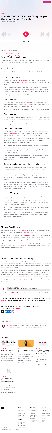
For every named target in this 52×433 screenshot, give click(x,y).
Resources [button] (17, 2)
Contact (43, 412)
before (25, 80)
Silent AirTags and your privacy (11, 55)
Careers (43, 420)
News (23, 2)
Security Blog (33, 417)
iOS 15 (26, 196)
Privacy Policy (17, 430)
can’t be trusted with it (9, 175)
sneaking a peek (13, 133)
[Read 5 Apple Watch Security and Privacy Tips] (26, 343)
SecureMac (9, 325)
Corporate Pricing (46, 416)
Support (37, 2)
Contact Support (22, 426)
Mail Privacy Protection (19, 200)
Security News (33, 416)
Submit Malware (22, 427)
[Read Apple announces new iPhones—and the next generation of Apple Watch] (8, 371)
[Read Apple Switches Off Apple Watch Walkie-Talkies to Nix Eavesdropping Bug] (43, 343)
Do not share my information (6, 430)
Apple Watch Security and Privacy (12, 53)
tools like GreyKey (27, 104)
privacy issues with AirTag (24, 230)
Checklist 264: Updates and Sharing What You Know (19, 276)
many (19, 80)
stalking (22, 245)
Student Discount (46, 414)
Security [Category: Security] (3, 348)
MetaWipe (20, 412)
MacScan (20, 411)
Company (30, 2)
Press (43, 417)
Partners (44, 419)
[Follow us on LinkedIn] (6, 427)
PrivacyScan (21, 414)
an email (3, 300)
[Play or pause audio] (26, 34)
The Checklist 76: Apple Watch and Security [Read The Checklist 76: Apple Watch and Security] (7, 351)
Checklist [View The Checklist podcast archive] (3, 13)
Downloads (21, 424)
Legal (43, 422)
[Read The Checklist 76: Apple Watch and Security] (8, 343)
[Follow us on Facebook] (4, 427)
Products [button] (9, 2)
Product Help (21, 423)
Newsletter (32, 419)
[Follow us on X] (1, 427)
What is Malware (34, 411)
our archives (17, 308)
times (22, 80)
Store (47, 2)
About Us (44, 411)
